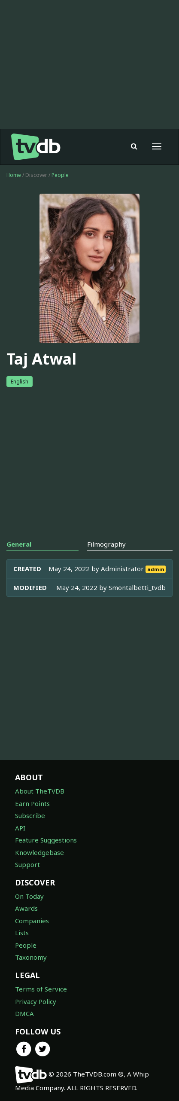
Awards (26, 908)
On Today (29, 896)
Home (13, 175)
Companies (32, 920)
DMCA (24, 1013)
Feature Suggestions (46, 840)
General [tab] (18, 544)
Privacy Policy (35, 1001)
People (60, 175)
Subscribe (30, 815)
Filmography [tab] (106, 544)
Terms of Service (41, 989)
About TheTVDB (39, 791)
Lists (22, 932)
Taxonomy (31, 957)
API (20, 828)
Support (27, 864)
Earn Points (32, 803)
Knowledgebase (39, 852)
